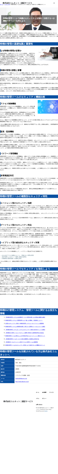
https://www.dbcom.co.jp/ (22, 381)
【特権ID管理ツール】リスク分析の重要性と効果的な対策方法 (22, 339)
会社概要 (44, 392)
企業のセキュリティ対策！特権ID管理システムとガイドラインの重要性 (24, 323)
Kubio (46, 411)
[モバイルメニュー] (54, 3)
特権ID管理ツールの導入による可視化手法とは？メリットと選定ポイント (25, 335)
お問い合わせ (39, 404)
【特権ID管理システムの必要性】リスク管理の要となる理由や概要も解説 (25, 317)
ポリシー (44, 398)
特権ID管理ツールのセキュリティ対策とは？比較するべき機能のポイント (25, 345)
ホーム (37, 392)
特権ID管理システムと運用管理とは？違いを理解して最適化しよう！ (24, 320)
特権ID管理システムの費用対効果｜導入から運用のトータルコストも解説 (25, 326)
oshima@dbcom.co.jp (21, 378)
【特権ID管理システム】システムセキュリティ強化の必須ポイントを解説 (25, 329)
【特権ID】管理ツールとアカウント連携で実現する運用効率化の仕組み (24, 332)
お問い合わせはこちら (29, 299)
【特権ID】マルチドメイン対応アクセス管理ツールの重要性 (21, 342)
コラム (37, 398)
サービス (51, 392)
